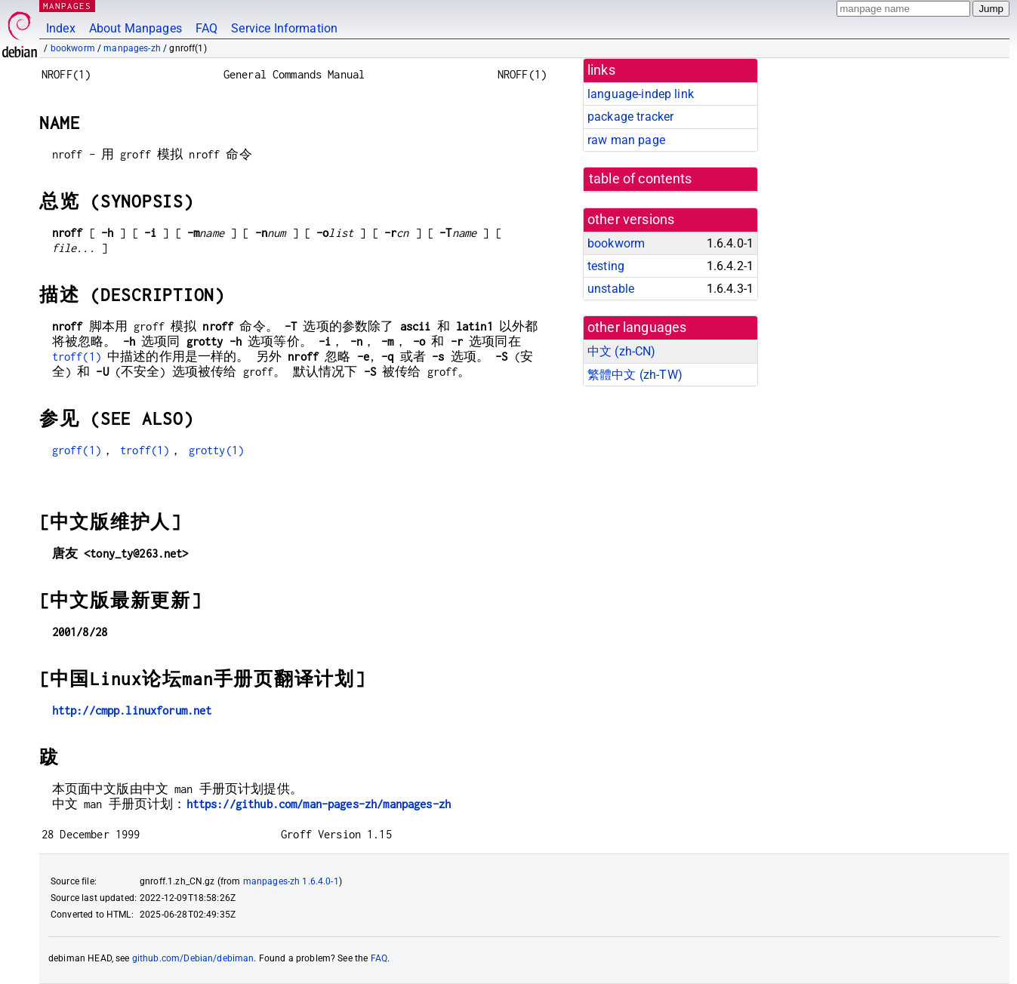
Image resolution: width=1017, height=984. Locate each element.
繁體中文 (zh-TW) (635, 374)
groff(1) (76, 450)
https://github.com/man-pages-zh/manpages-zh (318, 804)
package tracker (630, 116)
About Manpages (135, 28)
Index (61, 28)
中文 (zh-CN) (621, 351)
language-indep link (640, 94)
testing (605, 266)
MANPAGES (67, 6)
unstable (610, 288)
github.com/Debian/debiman (193, 958)
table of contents (640, 178)
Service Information (284, 28)
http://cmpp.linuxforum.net (132, 710)
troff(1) (76, 356)
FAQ (206, 28)
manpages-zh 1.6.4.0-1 (291, 881)
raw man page (626, 140)
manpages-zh (132, 48)
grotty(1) (216, 450)
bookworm (73, 48)
